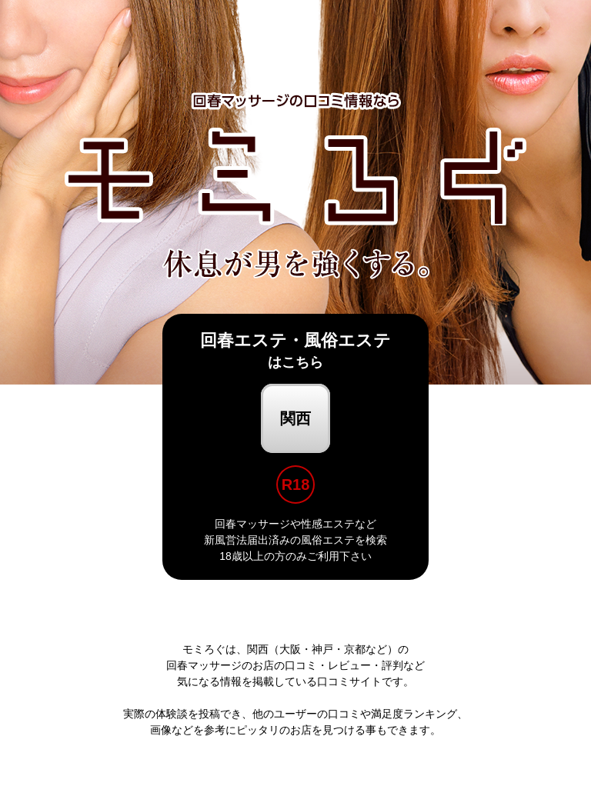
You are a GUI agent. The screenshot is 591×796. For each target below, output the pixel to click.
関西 (295, 418)
